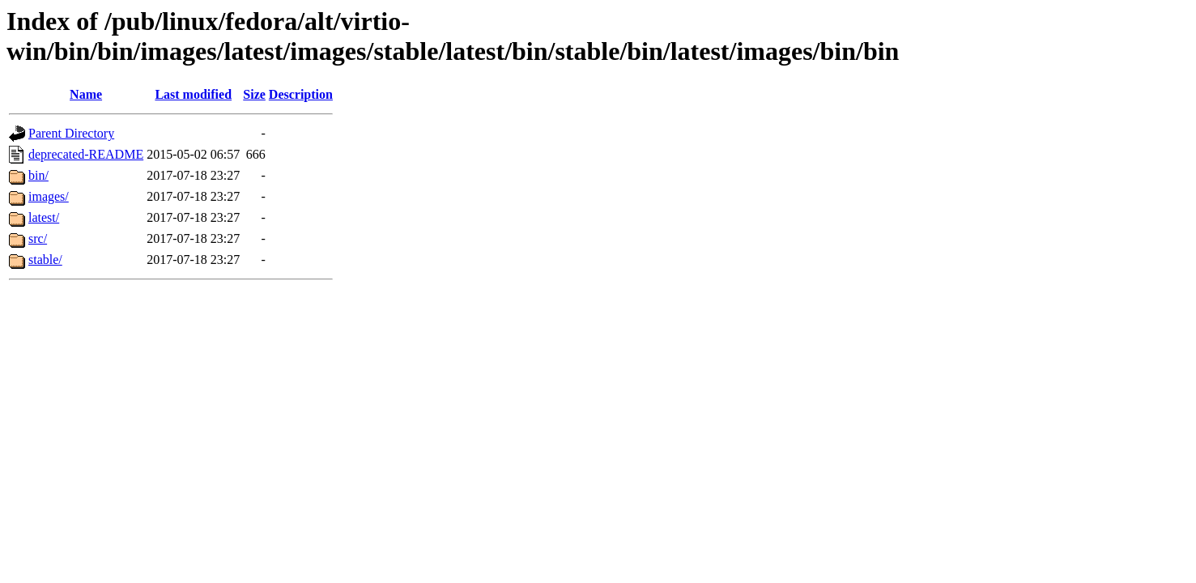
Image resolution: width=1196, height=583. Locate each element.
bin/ (38, 175)
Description (301, 94)
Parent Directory (71, 133)
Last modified (193, 94)
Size (254, 94)
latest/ (43, 217)
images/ (48, 196)
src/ (37, 238)
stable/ (45, 259)
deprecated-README (85, 154)
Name (86, 94)
